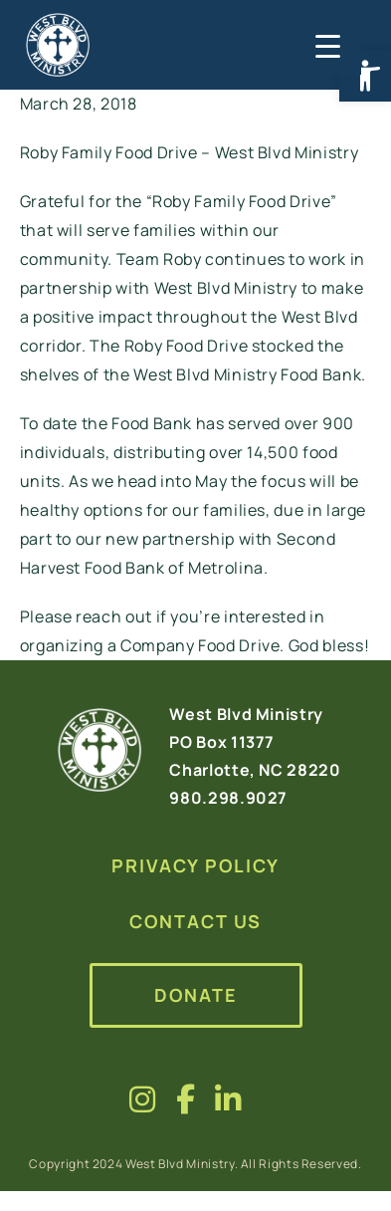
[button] (365, 76)
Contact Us (195, 921)
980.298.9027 (228, 798)
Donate (196, 995)
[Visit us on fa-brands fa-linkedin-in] (228, 1099)
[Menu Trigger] (326, 45)
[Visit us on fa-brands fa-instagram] (142, 1099)
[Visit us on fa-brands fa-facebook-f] (186, 1099)
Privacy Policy (195, 865)
